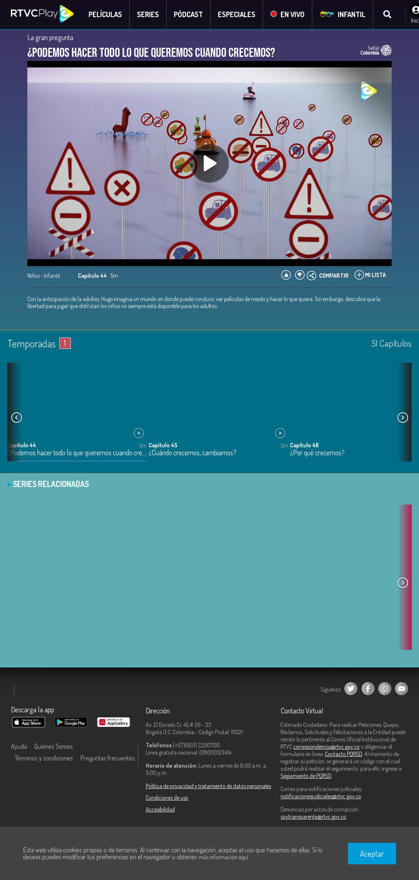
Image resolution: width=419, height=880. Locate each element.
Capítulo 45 (163, 445)
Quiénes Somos (53, 746)
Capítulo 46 (304, 445)
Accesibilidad (160, 809)
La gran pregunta (50, 37)
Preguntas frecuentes (107, 758)
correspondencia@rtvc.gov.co (326, 746)
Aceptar (372, 853)
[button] (402, 417)
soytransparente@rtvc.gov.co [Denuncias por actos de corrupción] (313, 816)
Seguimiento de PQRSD (306, 775)
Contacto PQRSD (343, 754)
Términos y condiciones (44, 758)
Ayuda (19, 746)
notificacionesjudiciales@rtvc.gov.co (321, 796)
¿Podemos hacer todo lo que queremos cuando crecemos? (77, 453)
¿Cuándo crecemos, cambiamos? (192, 453)
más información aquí (223, 857)
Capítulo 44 (21, 445)
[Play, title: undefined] (209, 163)
